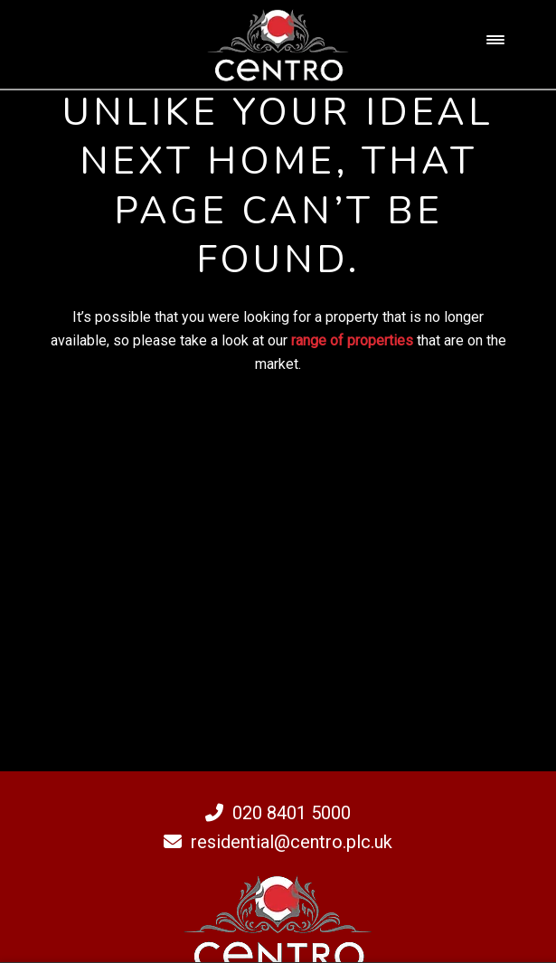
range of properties (352, 340)
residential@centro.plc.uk (278, 842)
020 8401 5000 (278, 813)
